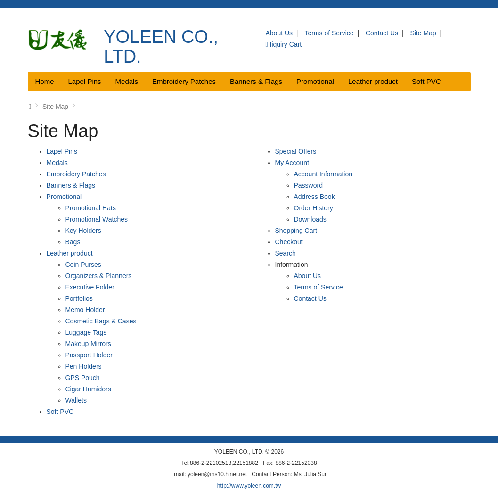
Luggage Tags (86, 332)
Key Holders (83, 230)
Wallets (76, 400)
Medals (126, 81)
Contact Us (382, 33)
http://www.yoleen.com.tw (249, 485)
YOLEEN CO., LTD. (161, 46)
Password (308, 185)
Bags (73, 242)
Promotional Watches (96, 219)
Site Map (423, 33)
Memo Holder (85, 310)
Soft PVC (426, 81)
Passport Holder (89, 355)
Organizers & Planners (98, 276)
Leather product (373, 81)
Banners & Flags (256, 81)
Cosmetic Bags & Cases (101, 321)
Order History (313, 208)
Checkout (289, 242)
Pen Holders (83, 366)
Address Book (314, 196)
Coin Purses (83, 264)
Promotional (315, 81)
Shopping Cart (296, 230)
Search (285, 253)
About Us (279, 33)
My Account (292, 162)
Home (44, 81)
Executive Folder (89, 287)
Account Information (323, 174)
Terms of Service (328, 33)
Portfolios (79, 298)
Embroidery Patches (184, 81)
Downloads (310, 219)
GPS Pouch (82, 377)
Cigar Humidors (88, 389)
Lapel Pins (84, 81)
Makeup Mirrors (88, 343)
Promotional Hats (90, 208)
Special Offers (296, 151)
